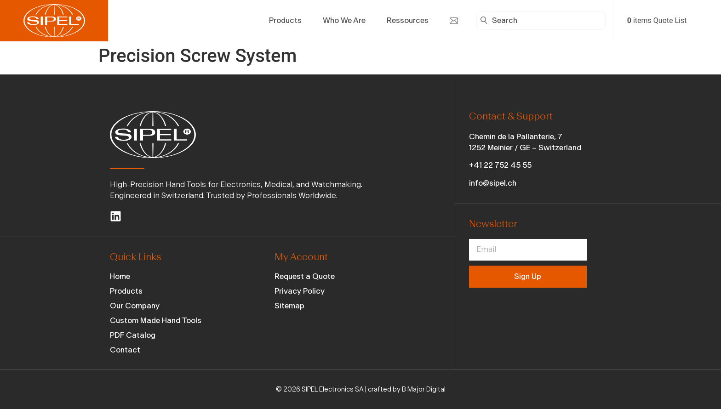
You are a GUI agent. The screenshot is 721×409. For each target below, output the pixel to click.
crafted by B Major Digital (407, 389)
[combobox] (541, 20)
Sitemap (289, 306)
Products (126, 291)
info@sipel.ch (492, 183)
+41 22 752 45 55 (500, 165)
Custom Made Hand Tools (155, 320)
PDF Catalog (132, 335)
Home (120, 276)
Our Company (135, 306)
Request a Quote (305, 276)
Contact (125, 350)
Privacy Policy (300, 291)
